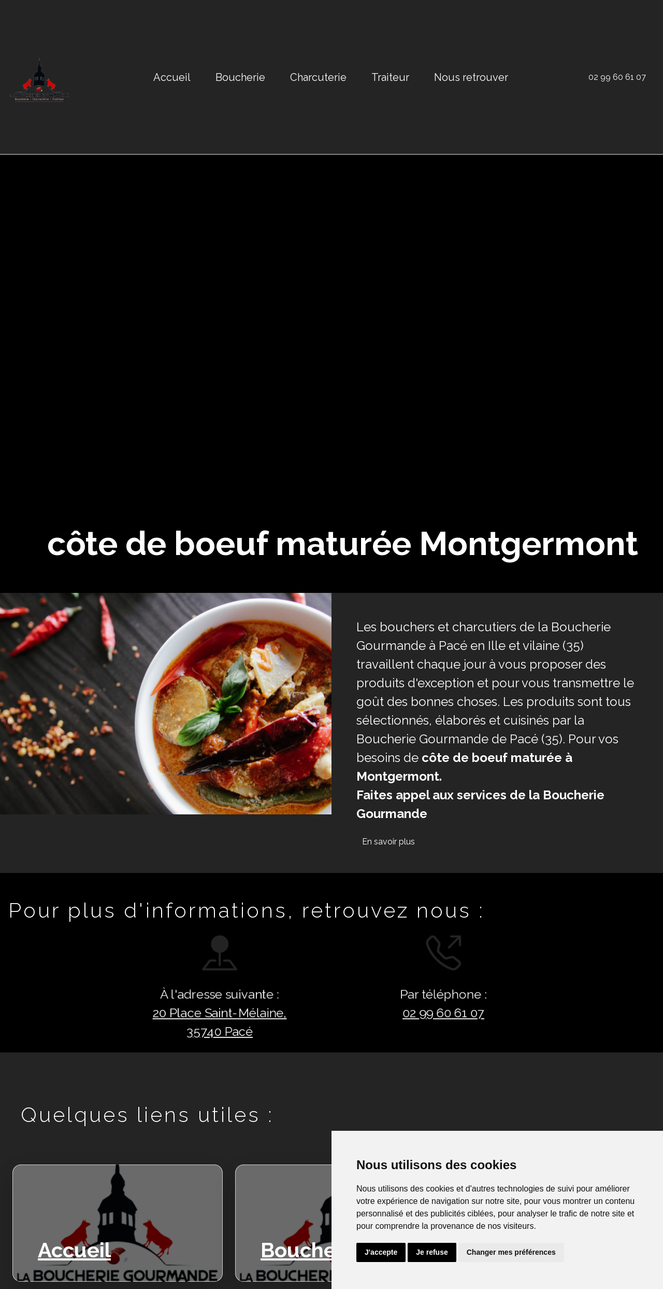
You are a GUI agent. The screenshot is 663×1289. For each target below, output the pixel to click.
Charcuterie (318, 77)
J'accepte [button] (381, 1252)
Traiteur (390, 77)
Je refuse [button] (432, 1252)
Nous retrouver (471, 77)
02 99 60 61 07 (617, 77)
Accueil (172, 77)
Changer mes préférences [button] (511, 1252)
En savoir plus (388, 842)
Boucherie (240, 77)
